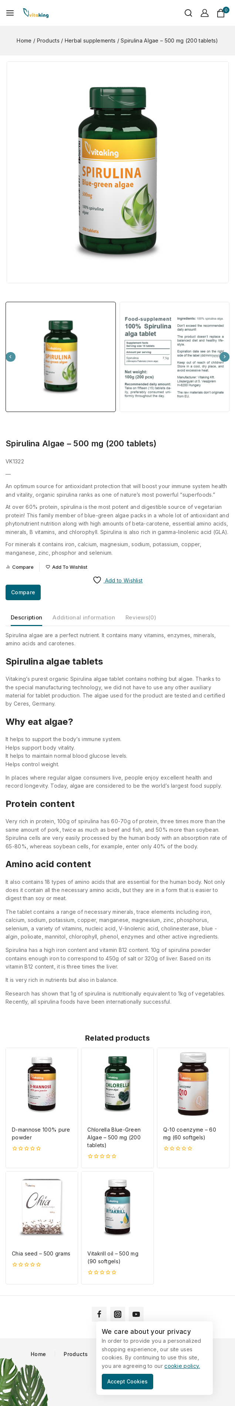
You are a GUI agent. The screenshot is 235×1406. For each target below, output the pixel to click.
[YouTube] (136, 1314)
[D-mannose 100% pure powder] (42, 1084)
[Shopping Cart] (222, 13)
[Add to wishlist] (66, 567)
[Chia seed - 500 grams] (42, 1207)
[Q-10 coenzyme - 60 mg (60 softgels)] (193, 1084)
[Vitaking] (36, 13)
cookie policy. (182, 1366)
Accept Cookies (127, 1381)
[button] (61, 357)
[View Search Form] (185, 13)
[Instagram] (117, 1314)
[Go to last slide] (11, 357)
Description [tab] (26, 617)
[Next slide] (224, 357)
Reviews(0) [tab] (140, 617)
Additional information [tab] (84, 617)
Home (38, 1354)
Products (76, 1354)
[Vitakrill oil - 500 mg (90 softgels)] (117, 1207)
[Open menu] (10, 13)
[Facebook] (99, 1314)
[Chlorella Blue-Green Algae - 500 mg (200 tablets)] (117, 1084)
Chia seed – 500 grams (41, 1253)
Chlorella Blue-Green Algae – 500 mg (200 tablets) (114, 1137)
